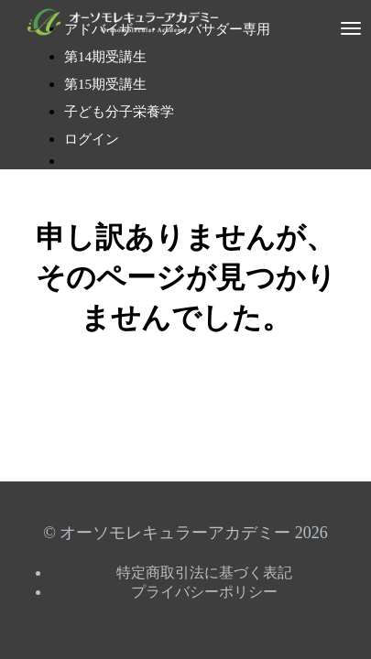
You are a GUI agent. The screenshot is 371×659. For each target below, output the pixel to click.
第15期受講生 (105, 84)
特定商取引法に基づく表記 (204, 572)
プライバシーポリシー (204, 592)
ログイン (91, 139)
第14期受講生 (105, 56)
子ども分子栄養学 (119, 111)
